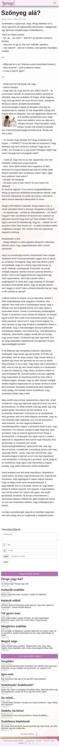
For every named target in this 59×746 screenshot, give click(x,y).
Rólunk (39, 741)
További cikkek (29, 734)
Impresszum (30, 741)
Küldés (5, 562)
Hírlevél (46, 741)
